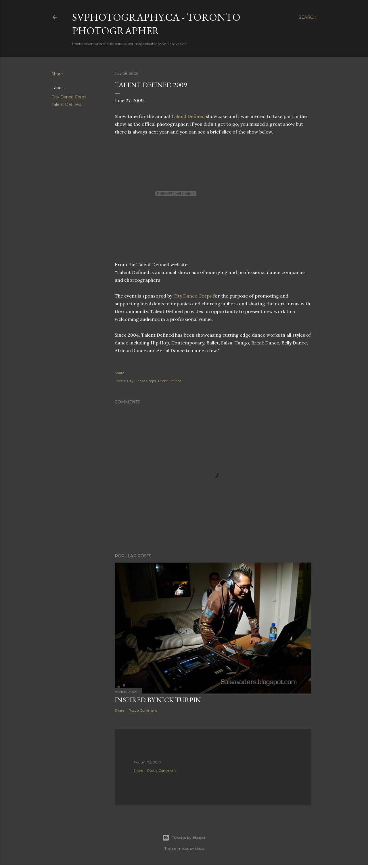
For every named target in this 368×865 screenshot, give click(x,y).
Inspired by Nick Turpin (158, 699)
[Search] (308, 17)
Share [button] (57, 74)
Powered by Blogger (184, 837)
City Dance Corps (68, 97)
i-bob (199, 848)
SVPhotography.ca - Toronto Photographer (156, 23)
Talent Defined (66, 104)
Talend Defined (188, 116)
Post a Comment (143, 710)
